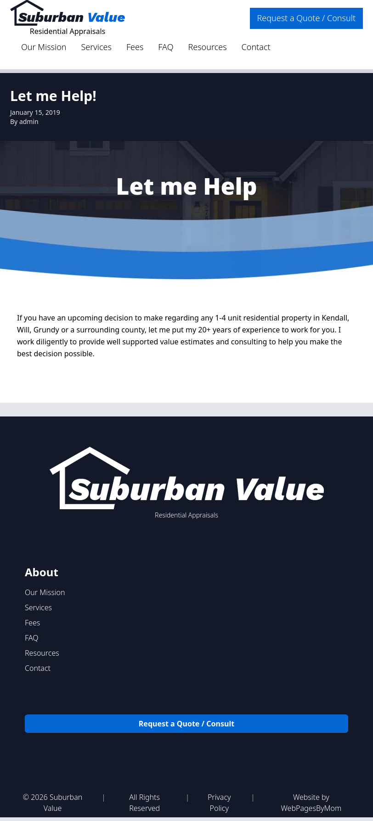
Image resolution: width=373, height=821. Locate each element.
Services (96, 46)
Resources (207, 46)
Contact (256, 46)
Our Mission (44, 46)
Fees (134, 46)
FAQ (165, 46)
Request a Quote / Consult (306, 17)
